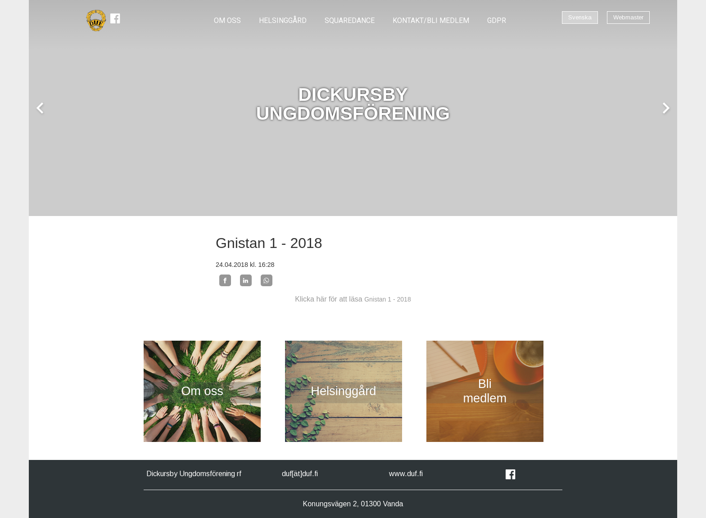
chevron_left (40, 108)
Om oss (202, 391)
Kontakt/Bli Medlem (431, 20)
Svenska (580, 17)
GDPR (496, 20)
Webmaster (628, 17)
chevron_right (666, 108)
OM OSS (227, 20)
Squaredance (350, 20)
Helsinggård (283, 20)
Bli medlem (485, 391)
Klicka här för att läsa (353, 299)
